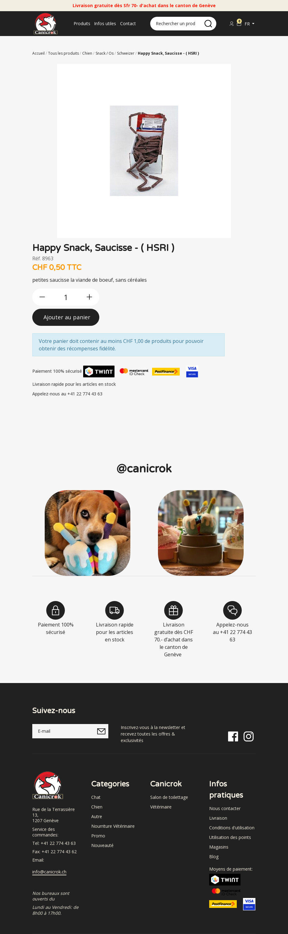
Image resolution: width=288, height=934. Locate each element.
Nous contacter (225, 808)
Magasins (218, 847)
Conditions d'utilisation (231, 828)
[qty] (65, 297)
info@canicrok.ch (49, 872)
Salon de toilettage (169, 797)
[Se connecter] (231, 23)
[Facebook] (233, 736)
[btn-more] (89, 297)
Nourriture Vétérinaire (113, 826)
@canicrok (144, 469)
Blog (213, 856)
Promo (98, 836)
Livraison (218, 818)
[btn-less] (42, 297)
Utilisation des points (230, 837)
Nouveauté (102, 845)
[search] (208, 23)
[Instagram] (248, 736)
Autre (96, 816)
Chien (96, 807)
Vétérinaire (161, 807)
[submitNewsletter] (101, 731)
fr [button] (248, 24)
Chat (96, 797)
